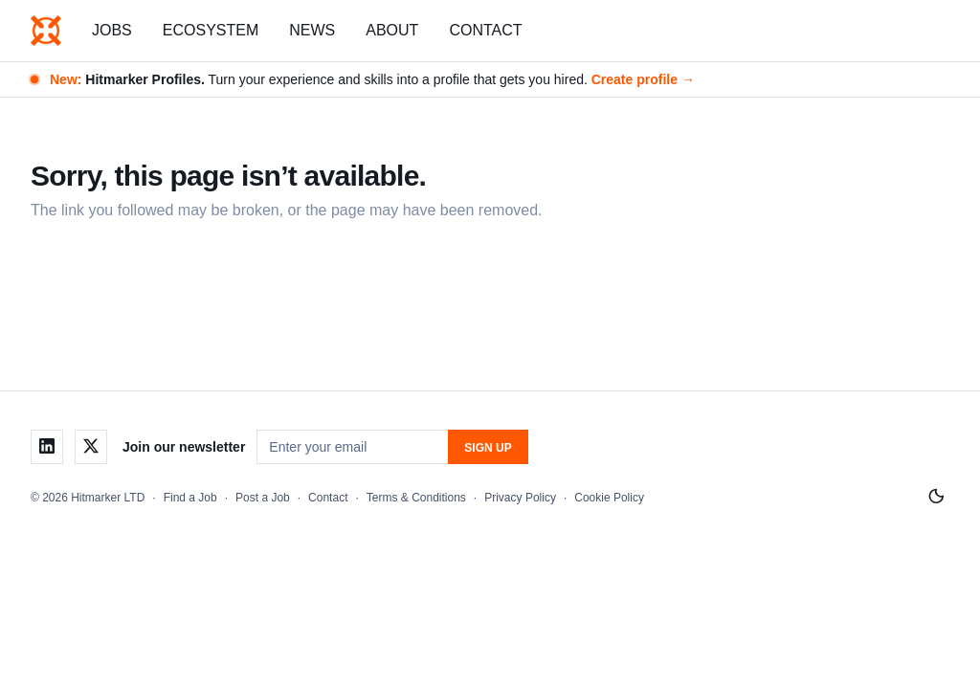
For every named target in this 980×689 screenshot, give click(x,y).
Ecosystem (210, 30)
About (392, 30)
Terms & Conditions (416, 497)
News (312, 30)
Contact (485, 30)
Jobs (112, 30)
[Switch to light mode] (936, 496)
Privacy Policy (520, 497)
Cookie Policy (609, 497)
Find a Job (190, 497)
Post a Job (262, 497)
